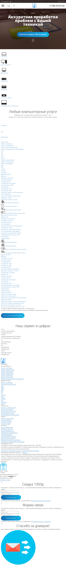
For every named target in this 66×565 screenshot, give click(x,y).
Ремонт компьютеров (7, 370)
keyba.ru (24, 452)
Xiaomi (3, 404)
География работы (7, 434)
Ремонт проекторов (7, 372)
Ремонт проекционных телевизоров (12, 379)
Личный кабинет (6, 420)
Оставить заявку (5, 480)
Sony (2, 397)
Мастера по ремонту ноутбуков (10, 440)
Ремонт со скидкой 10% (8, 407)
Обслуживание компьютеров (10, 415)
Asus (2, 389)
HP (2, 393)
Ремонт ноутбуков (6, 368)
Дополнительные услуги (8, 384)
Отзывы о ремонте (7, 429)
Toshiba (3, 398)
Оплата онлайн (5, 424)
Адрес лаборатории (7, 427)
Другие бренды (34, 451)
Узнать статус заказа (7, 418)
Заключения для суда (7, 413)
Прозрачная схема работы (9, 433)
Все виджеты (5, 1)
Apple (2, 388)
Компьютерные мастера (8, 436)
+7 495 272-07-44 (57, 5)
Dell (2, 400)
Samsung (3, 402)
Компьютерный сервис (8, 438)
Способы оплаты (6, 422)
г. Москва (59, 1)
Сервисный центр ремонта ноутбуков (12, 442)
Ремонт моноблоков (7, 373)
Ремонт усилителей (7, 377)
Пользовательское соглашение (19, 451)
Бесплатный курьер (7, 409)
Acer (2, 386)
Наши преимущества (7, 431)
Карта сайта (4, 451)
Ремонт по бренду (6, 382)
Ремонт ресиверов (7, 375)
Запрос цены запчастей (8, 411)
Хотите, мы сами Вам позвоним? (13, 315)
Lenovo (3, 395)
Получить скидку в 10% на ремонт (33, 34)
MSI (2, 391)
